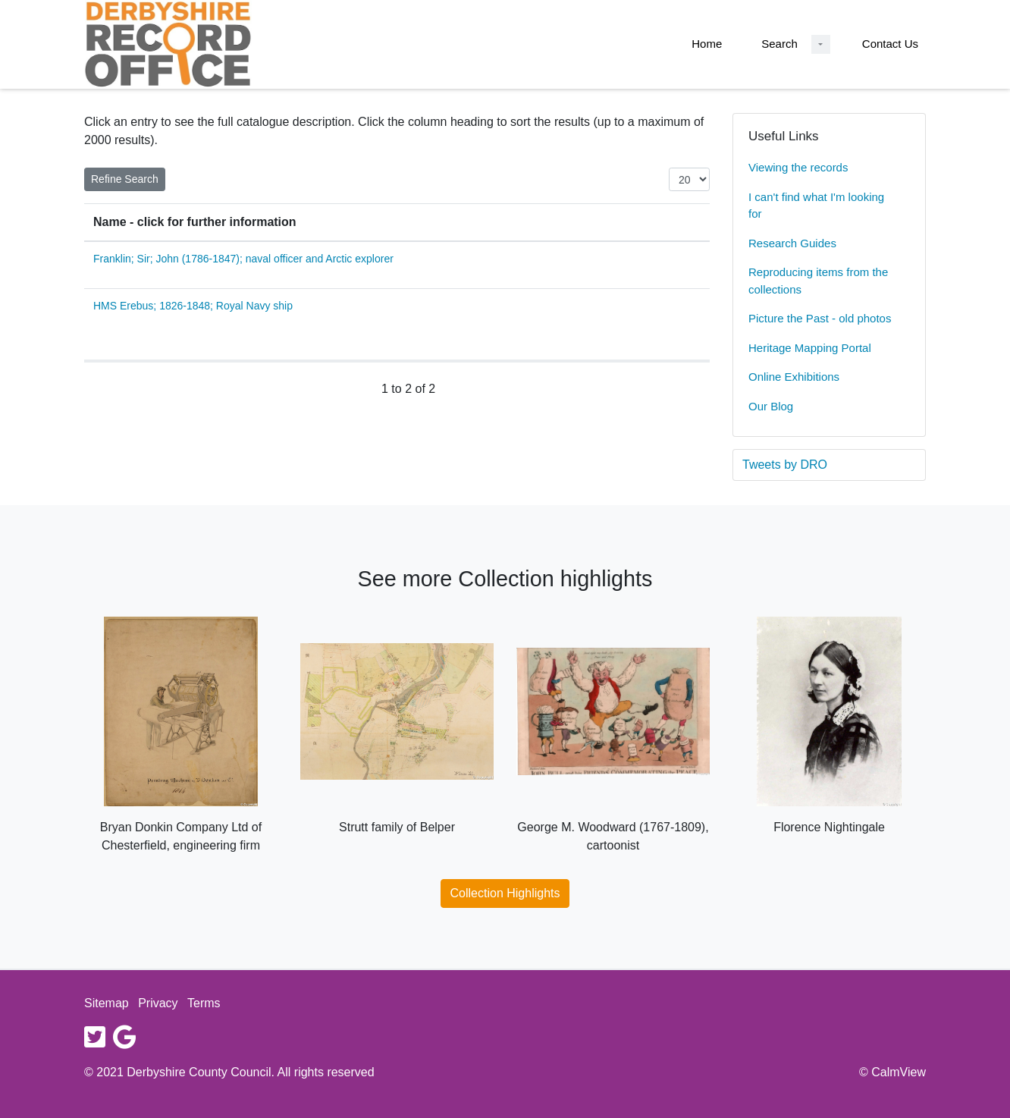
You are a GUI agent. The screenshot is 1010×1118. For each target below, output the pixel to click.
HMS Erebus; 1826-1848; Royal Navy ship (193, 306)
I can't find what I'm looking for (816, 205)
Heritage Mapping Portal (809, 347)
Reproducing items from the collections (818, 280)
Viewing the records (798, 167)
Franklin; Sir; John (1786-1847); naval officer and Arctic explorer (243, 259)
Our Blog (770, 406)
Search (779, 43)
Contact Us (890, 43)
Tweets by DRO (784, 464)
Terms (204, 1003)
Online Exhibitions (793, 376)
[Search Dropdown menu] (820, 44)
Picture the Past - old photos (819, 318)
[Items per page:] (689, 179)
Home (707, 43)
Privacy (157, 1003)
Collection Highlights (505, 893)
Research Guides (792, 243)
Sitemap (106, 1003)
